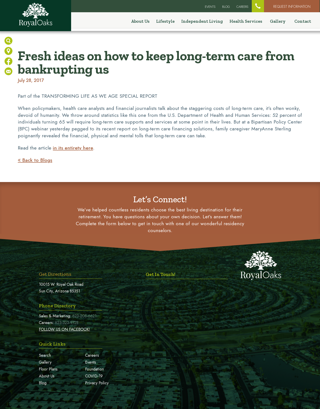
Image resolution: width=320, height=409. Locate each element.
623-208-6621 (84, 316)
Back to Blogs (35, 160)
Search (45, 355)
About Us (46, 376)
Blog (226, 6)
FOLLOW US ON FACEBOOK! (64, 329)
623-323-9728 (66, 323)
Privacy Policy (97, 383)
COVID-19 (94, 376)
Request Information (291, 6)
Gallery (278, 21)
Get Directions (55, 274)
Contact (302, 21)
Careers (242, 6)
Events (90, 362)
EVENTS (210, 6)
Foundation (94, 369)
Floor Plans (48, 369)
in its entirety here (73, 147)
